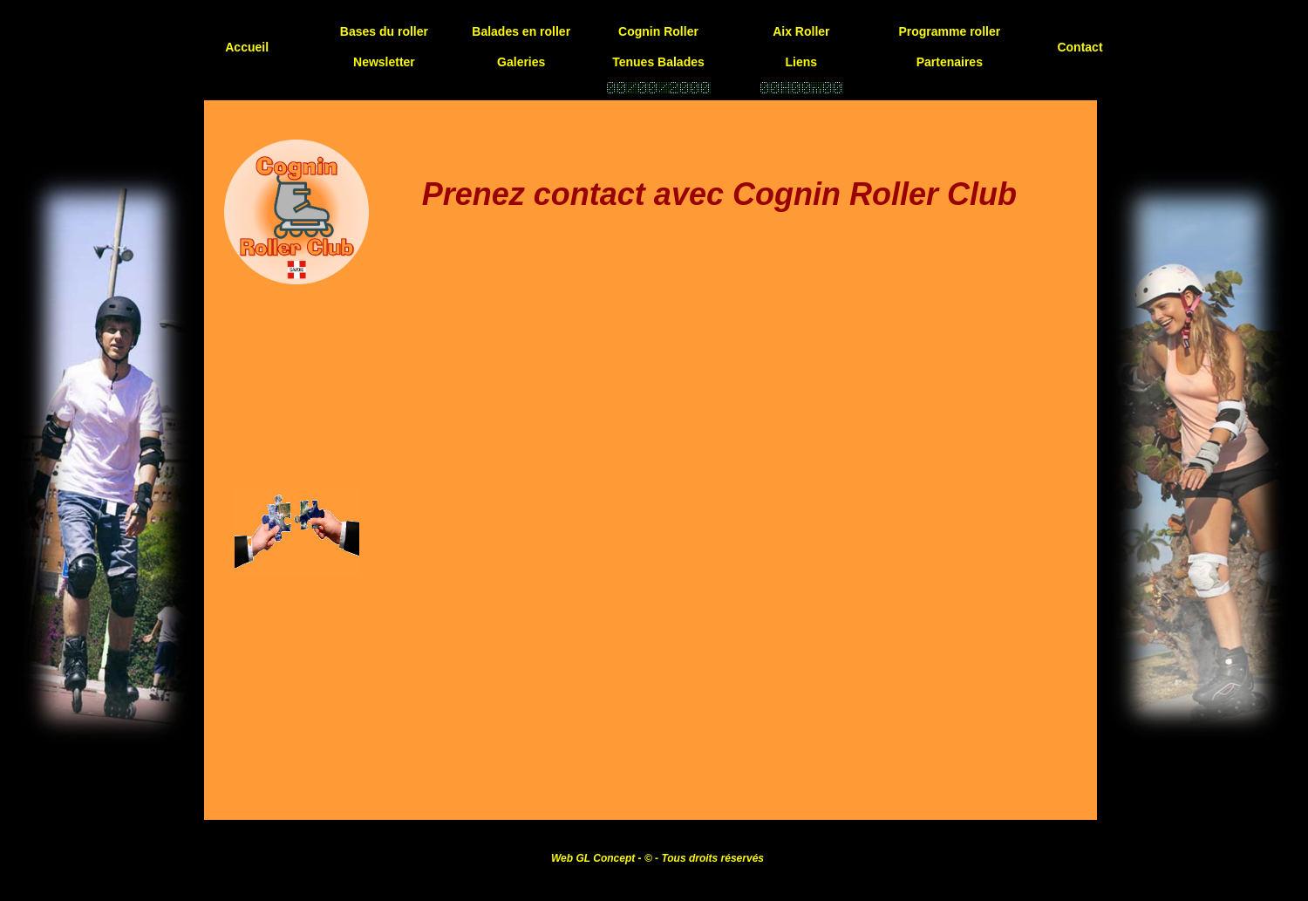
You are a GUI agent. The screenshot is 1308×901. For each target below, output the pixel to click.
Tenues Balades (658, 62)
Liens (802, 62)
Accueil (247, 47)
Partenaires (949, 62)
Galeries (521, 62)
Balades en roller (521, 31)
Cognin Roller (658, 31)
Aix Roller (801, 31)
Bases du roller (384, 31)
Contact (1079, 47)
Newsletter (384, 62)
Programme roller (949, 31)
